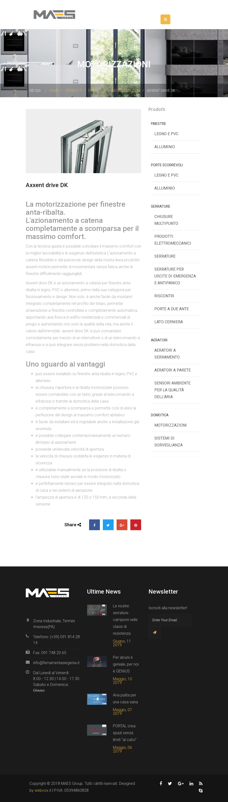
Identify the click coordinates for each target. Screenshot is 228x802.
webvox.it (43, 790)
